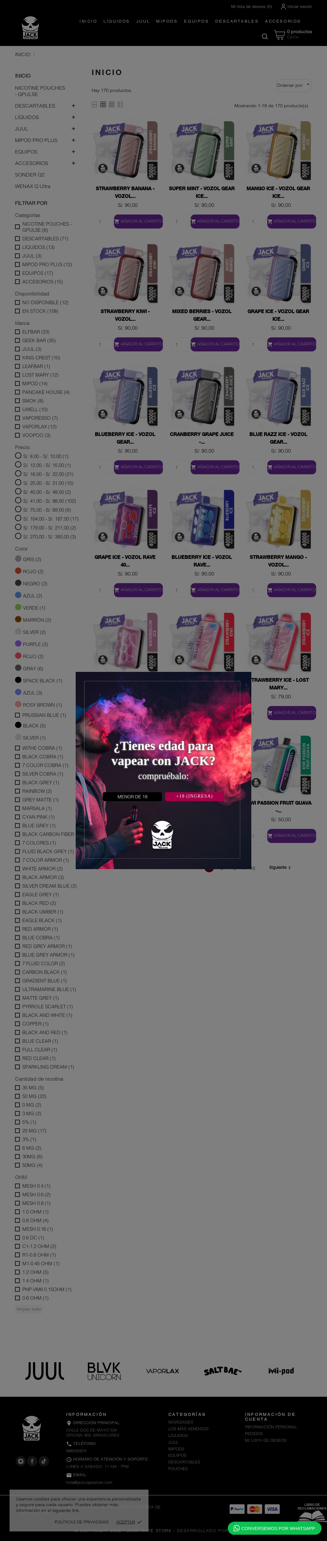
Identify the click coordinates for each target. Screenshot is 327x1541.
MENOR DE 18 (133, 797)
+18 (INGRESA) (194, 796)
